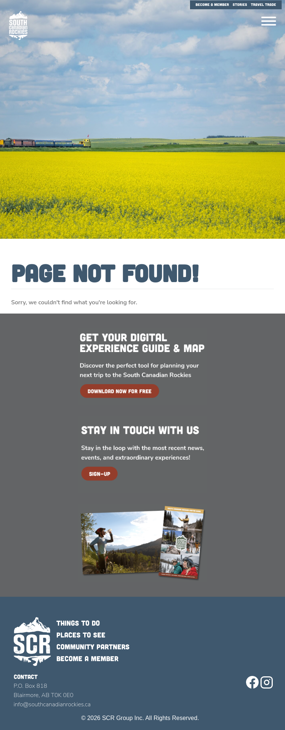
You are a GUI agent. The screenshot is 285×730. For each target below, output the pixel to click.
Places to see (80, 634)
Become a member (87, 658)
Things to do (78, 623)
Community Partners (93, 646)
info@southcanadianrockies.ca (52, 704)
